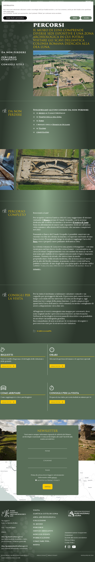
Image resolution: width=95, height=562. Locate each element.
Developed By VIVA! (87, 555)
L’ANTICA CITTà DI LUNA (45, 513)
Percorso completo (9, 58)
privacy (54, 477)
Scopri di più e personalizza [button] (15, 18)
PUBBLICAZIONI (41, 538)
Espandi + (37, 269)
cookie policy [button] (10, 11)
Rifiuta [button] (75, 18)
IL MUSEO (38, 524)
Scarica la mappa (42, 331)
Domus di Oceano (61, 124)
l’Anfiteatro (42, 132)
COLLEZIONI (39, 520)
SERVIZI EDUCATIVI (43, 531)
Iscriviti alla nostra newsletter (76, 538)
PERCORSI (38, 527)
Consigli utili (12, 64)
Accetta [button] (86, 18)
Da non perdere (13, 52)
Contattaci (69, 535)
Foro (41, 121)
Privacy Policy (70, 540)
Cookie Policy (69, 543)
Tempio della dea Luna (50, 117)
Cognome (47, 460)
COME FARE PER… (41, 541)
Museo (42, 113)
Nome (47, 451)
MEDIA (36, 545)
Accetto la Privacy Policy (48, 480)
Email (47, 470)
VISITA (36, 510)
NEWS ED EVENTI (41, 534)
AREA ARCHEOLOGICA (44, 517)
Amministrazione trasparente (76, 533)
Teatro (42, 128)
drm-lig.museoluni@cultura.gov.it (14, 546)
